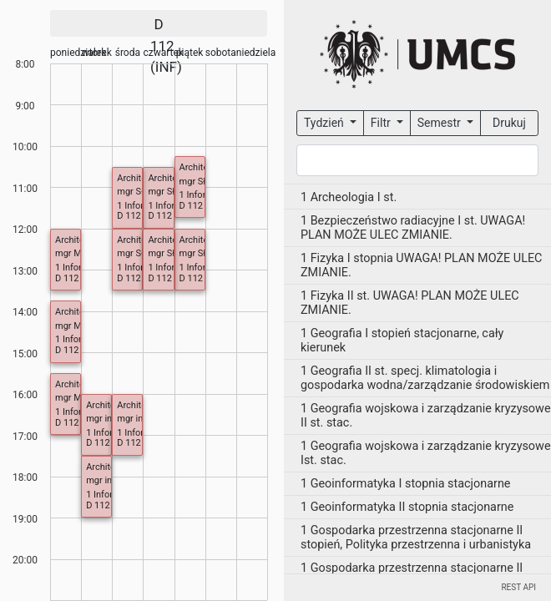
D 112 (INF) (202, 205)
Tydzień (325, 122)
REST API (518, 587)
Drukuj (509, 122)
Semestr (440, 122)
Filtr (382, 122)
